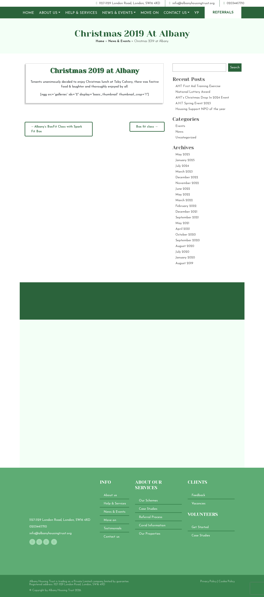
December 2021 (186, 211)
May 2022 (182, 194)
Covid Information (152, 525)
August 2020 (184, 246)
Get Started (200, 527)
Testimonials (112, 528)
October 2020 (185, 234)
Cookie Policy (227, 581)
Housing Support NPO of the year (200, 109)
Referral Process (150, 517)
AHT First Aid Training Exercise (197, 86)
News (179, 131)
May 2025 (182, 154)
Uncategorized (185, 137)
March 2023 (184, 171)
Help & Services (81, 13)
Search (235, 67)
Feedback (198, 495)
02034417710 (234, 3)
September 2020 (187, 240)
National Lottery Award (192, 92)
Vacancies (198, 503)
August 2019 (184, 263)
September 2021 (187, 217)
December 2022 (186, 177)
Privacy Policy (208, 581)
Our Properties (149, 533)
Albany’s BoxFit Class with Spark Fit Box (56, 129)
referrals (223, 12)
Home (28, 13)
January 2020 (185, 257)
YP (196, 13)
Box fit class (145, 126)
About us (48, 13)
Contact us (175, 13)
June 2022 (182, 189)
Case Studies (148, 509)
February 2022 (186, 206)
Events (180, 126)
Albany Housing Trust (61, 590)
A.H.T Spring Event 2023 (193, 103)
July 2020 (182, 251)
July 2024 (182, 166)
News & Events (117, 13)
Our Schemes (148, 500)
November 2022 (187, 183)
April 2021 (182, 229)
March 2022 (184, 200)
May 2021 (182, 223)
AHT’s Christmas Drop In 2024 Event (202, 97)
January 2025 (185, 160)
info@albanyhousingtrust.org (192, 3)
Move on (150, 13)
